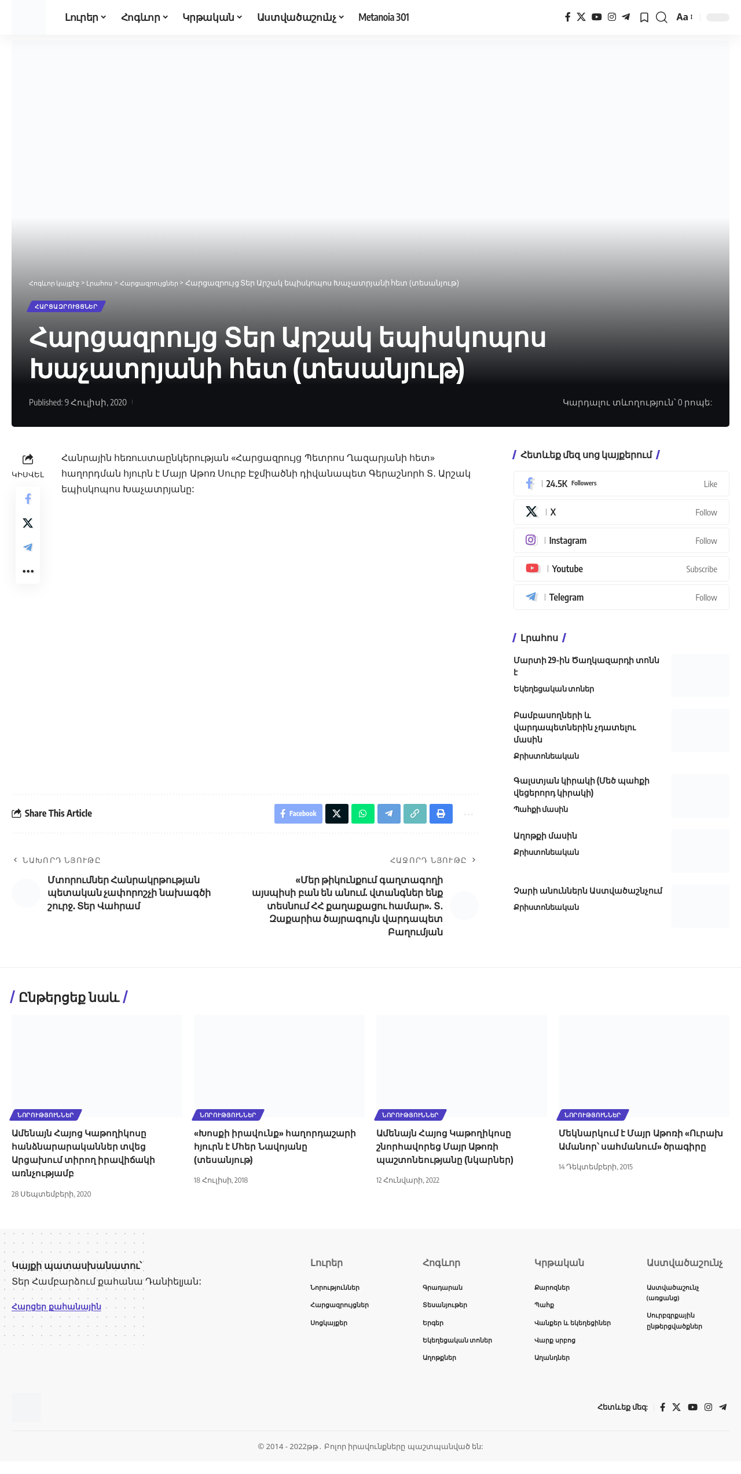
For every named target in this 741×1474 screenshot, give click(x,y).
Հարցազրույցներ (74, 308)
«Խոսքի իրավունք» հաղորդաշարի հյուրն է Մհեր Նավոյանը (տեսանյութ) (277, 1154)
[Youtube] (621, 573)
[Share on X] (28, 532)
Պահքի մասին (540, 813)
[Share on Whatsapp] (355, 819)
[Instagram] (612, 17)
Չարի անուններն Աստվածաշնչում (587, 894)
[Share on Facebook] (28, 504)
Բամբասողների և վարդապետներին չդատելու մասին (574, 732)
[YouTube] (597, 17)
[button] (661, 17)
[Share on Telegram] (28, 560)
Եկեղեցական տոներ (554, 693)
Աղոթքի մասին (545, 839)
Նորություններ (47, 1121)
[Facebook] (568, 17)
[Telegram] (626, 17)
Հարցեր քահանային (62, 1314)
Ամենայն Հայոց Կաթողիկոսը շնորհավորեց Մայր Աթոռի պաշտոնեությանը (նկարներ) (447, 1154)
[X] (581, 17)
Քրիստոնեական (546, 760)
